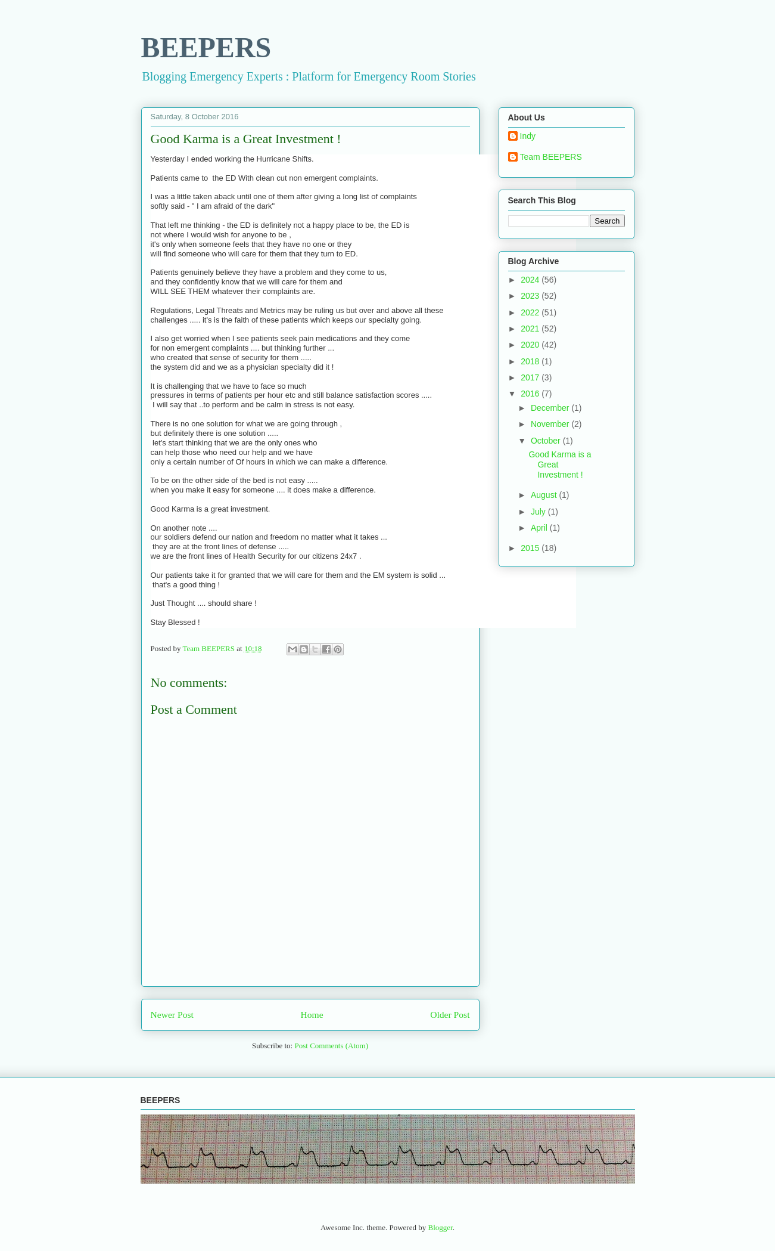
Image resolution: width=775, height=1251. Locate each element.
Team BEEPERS (551, 157)
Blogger (440, 1227)
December (551, 408)
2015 (531, 548)
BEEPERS (206, 47)
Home (311, 1015)
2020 (531, 344)
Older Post (449, 1015)
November (551, 424)
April (540, 527)
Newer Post (172, 1015)
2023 (531, 296)
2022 (531, 312)
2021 (531, 328)
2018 (531, 361)
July (539, 511)
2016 (531, 393)
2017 (531, 377)
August (545, 495)
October (547, 440)
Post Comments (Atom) (331, 1045)
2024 (531, 279)
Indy (528, 136)
